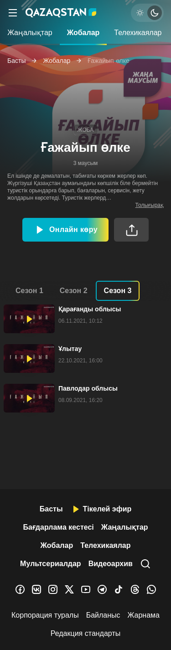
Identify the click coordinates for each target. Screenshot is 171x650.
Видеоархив (110, 563)
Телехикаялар (137, 32)
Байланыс (103, 615)
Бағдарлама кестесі (58, 527)
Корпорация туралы (45, 615)
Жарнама (144, 615)
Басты (16, 60)
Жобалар (83, 32)
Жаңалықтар (29, 32)
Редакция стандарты (85, 633)
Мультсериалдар (50, 563)
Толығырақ (149, 205)
